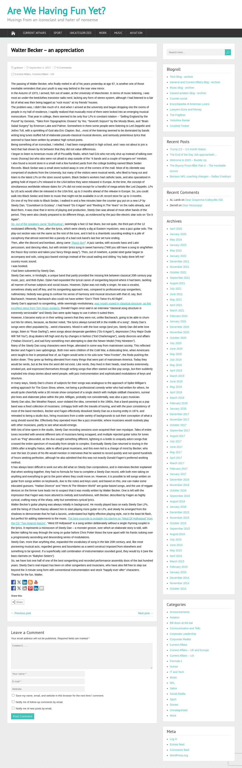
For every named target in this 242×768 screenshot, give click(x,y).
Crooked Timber (179, 125)
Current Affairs (34, 33)
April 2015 (176, 555)
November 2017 (179, 419)
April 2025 (176, 228)
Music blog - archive (182, 87)
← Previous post (21, 613)
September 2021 (180, 277)
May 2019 (176, 365)
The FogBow (177, 114)
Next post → (145, 613)
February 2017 (179, 468)
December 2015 (179, 512)
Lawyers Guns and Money (186, 109)
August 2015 (177, 534)
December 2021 (179, 261)
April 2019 (176, 370)
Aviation (136, 33)
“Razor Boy (78, 242)
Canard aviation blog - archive (188, 93)
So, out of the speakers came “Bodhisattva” (37, 224)
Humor (174, 666)
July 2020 (176, 343)
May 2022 (176, 250)
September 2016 (180, 495)
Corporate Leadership (183, 633)
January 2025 (178, 234)
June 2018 (176, 381)
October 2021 (178, 272)
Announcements (179, 612)
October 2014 (178, 588)
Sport (58, 33)
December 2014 (179, 577)
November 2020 (179, 332)
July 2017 (176, 441)
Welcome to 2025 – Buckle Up (188, 160)
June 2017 (176, 446)
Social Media (177, 693)
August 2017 (177, 435)
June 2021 (176, 294)
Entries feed (177, 744)
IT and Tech (177, 672)
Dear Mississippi (192, 205)
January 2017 (178, 474)
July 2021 (176, 288)
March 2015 (177, 561)
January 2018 (178, 408)
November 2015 (179, 517)
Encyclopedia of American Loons (189, 104)
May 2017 (176, 452)
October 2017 (178, 425)
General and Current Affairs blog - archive (195, 82)
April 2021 (176, 305)
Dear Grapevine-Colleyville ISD (204, 199)
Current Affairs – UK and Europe (189, 650)
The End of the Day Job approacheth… (193, 154)
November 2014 (179, 583)
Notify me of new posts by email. (34, 713)
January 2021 (178, 321)
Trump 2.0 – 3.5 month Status (188, 149)
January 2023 (178, 245)
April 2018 (176, 392)
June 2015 (176, 545)
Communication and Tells (185, 628)
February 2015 (179, 566)
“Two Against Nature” (33, 523)
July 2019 (176, 359)
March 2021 (177, 310)
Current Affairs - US (43, 74)
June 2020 (176, 348)
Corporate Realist (180, 639)
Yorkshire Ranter (180, 120)
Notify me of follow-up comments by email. (39, 706)
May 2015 (176, 550)
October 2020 (178, 337)
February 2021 (179, 315)
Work (103, 33)
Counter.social (178, 98)
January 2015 (178, 572)
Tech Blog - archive (181, 76)
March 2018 (177, 397)
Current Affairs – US (182, 655)
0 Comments (64, 67)
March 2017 (177, 463)
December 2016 (179, 479)
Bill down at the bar (181, 622)
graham (18, 67)
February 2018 (179, 403)
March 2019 (177, 375)
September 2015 (180, 528)
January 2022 (178, 255)
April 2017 (176, 457)
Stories (174, 704)
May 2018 (176, 386)
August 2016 (177, 501)
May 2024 (176, 239)
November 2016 (179, 485)
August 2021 (177, 283)
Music (118, 33)
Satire (173, 688)
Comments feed (179, 749)
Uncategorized (80, 33)
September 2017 (180, 430)
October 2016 (178, 490)
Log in (173, 739)
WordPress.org (179, 755)
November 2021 (179, 266)
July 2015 (176, 539)
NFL (172, 682)
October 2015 (178, 523)
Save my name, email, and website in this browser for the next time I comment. (60, 700)
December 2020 (179, 326)
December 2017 (179, 414)
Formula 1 (176, 661)
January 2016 (178, 506)
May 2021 (176, 299)
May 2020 (176, 354)
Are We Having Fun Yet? (56, 10)
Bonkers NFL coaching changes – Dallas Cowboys (200, 176)
